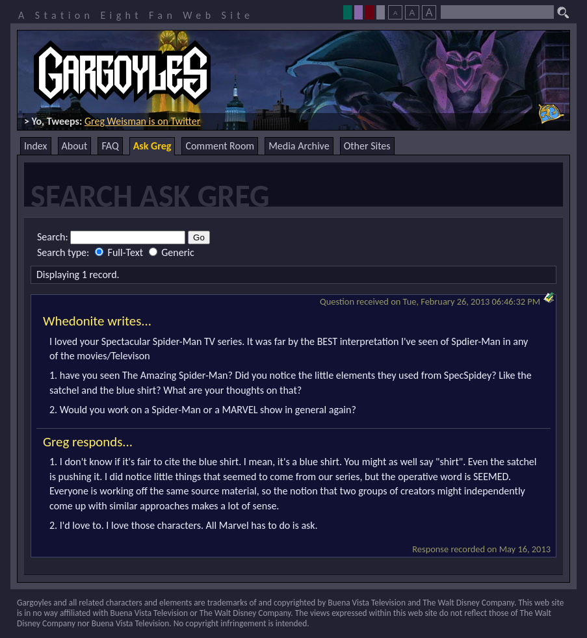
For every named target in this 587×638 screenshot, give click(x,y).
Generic (171, 252)
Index (35, 146)
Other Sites (367, 146)
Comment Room (219, 146)
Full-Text (120, 252)
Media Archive (298, 146)
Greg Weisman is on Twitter (142, 121)
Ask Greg (152, 146)
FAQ (109, 146)
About (75, 146)
